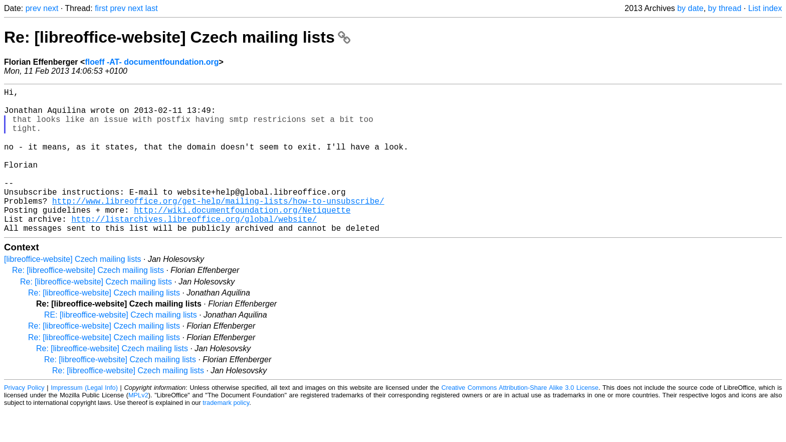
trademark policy (226, 434)
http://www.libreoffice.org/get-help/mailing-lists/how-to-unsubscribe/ (218, 226)
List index (765, 8)
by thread (724, 8)
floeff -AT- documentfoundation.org (152, 62)
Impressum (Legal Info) (84, 419)
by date (690, 8)
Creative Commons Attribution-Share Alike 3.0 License (520, 419)
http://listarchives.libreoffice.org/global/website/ (194, 248)
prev (33, 8)
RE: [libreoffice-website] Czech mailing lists (120, 346)
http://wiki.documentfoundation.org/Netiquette (242, 237)
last (151, 8)
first (101, 8)
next (50, 8)
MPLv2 (138, 426)
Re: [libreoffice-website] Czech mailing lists (177, 37)
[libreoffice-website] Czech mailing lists (72, 290)
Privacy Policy (24, 419)
